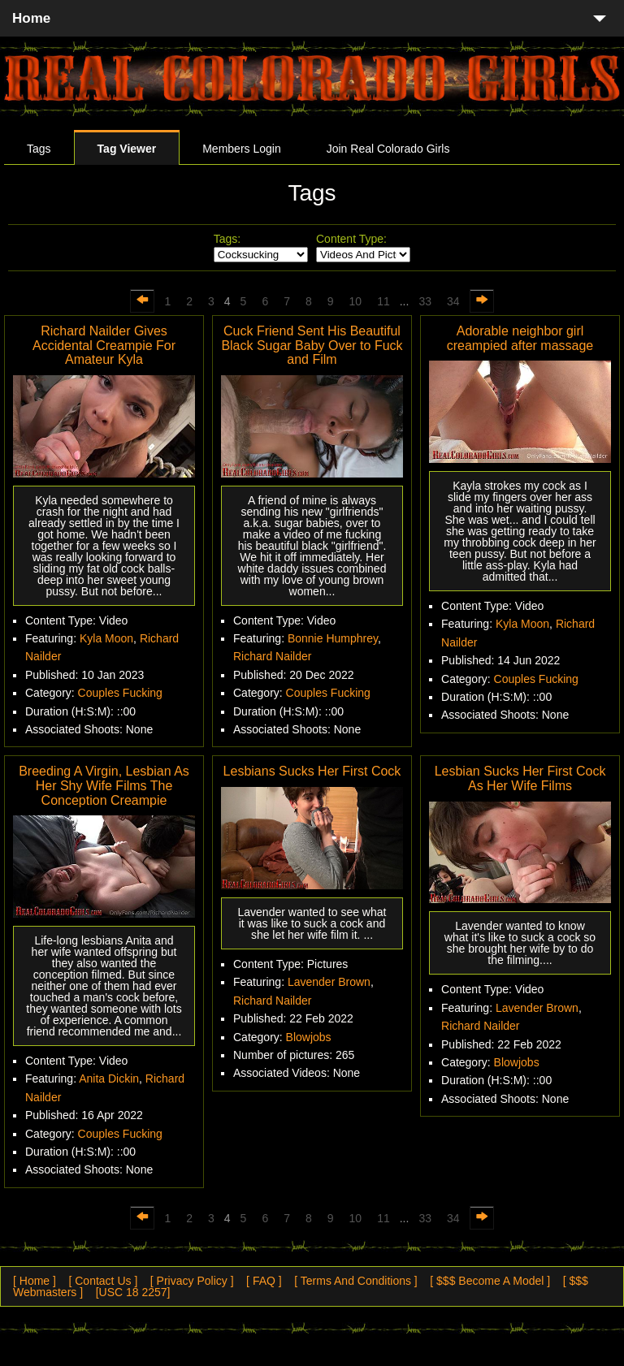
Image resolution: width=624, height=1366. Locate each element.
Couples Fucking (120, 692)
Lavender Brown (329, 981)
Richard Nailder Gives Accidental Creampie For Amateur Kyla (104, 345)
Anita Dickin (109, 1078)
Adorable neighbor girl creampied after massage (520, 338)
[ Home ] (34, 1280)
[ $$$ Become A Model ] (490, 1280)
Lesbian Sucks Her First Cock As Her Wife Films (520, 778)
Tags (39, 148)
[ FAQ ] (264, 1280)
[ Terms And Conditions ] (355, 1280)
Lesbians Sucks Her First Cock (312, 771)
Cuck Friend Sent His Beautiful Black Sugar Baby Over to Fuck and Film (311, 345)
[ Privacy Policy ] (192, 1280)
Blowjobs (309, 1037)
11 (383, 301)
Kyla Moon (106, 638)
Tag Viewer (127, 148)
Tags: (227, 238)
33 (424, 301)
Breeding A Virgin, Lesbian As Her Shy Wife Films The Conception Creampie (104, 785)
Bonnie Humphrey (333, 638)
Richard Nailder (272, 656)
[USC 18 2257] (133, 1292)
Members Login (241, 148)
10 (355, 301)
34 (453, 301)
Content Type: (351, 238)
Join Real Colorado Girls (388, 148)
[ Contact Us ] (102, 1280)
